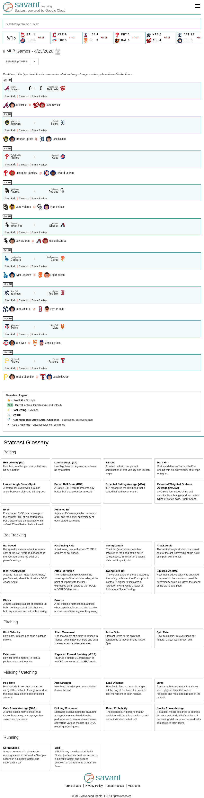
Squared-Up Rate (167, 571)
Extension (9, 654)
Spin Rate (163, 632)
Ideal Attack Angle (14, 571)
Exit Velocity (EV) (13, 462)
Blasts (7, 600)
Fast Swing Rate (64, 545)
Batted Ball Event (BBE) (68, 484)
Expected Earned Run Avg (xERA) (75, 654)
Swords (59, 600)
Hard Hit (18, 400)
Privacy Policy (94, 785)
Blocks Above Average (170, 708)
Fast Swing (19, 410)
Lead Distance (115, 682)
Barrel (19, 405)
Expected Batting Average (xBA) (125, 484)
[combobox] (102, 24)
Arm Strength (62, 682)
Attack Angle (164, 545)
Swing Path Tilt (115, 571)
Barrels (110, 462)
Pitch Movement (65, 632)
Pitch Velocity (11, 632)
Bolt (57, 747)
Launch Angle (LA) (65, 462)
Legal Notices (116, 785)
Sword (16, 415)
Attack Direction (64, 571)
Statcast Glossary (26, 442)
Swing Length (114, 545)
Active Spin (113, 632)
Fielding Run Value (66, 708)
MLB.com (134, 785)
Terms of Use (73, 785)
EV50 (6, 509)
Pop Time (9, 682)
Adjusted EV (62, 509)
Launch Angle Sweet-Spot (19, 484)
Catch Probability (116, 708)
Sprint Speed (11, 747)
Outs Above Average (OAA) (19, 708)
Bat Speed (9, 545)
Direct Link (10, 96)
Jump (160, 682)
